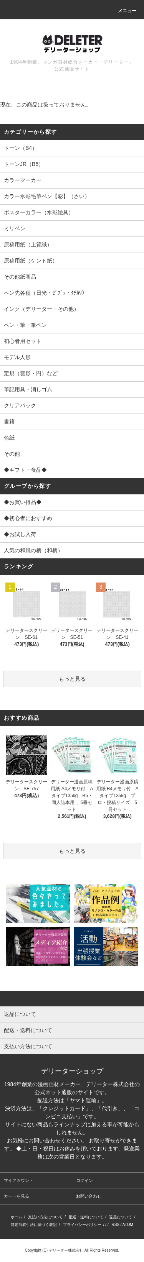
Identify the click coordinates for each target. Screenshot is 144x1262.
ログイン (84, 1180)
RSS (115, 1225)
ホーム (16, 1217)
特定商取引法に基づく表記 (34, 1225)
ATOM (127, 1225)
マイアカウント (18, 1180)
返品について (120, 1217)
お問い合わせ (88, 1196)
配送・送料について (86, 1217)
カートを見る (16, 1196)
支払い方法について (45, 1217)
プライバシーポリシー (82, 1225)
